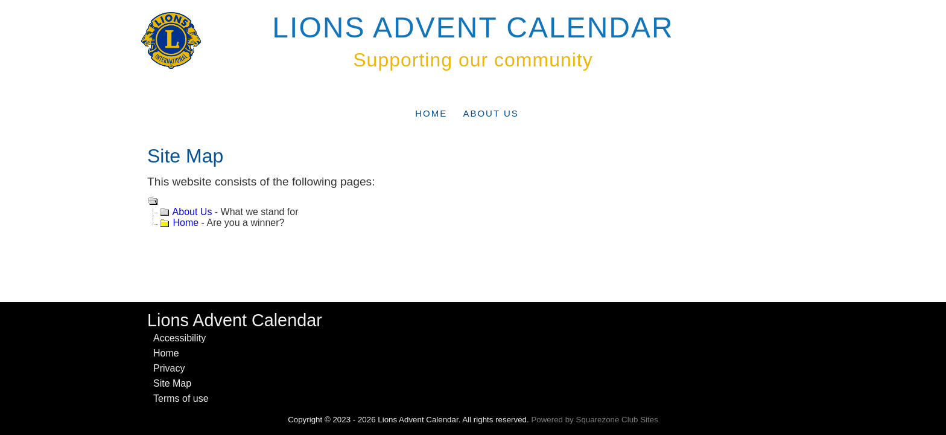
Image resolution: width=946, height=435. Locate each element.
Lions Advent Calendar (472, 27)
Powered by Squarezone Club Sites (594, 419)
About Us (490, 113)
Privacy (169, 368)
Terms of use (181, 398)
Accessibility (179, 338)
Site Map (172, 383)
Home (431, 113)
